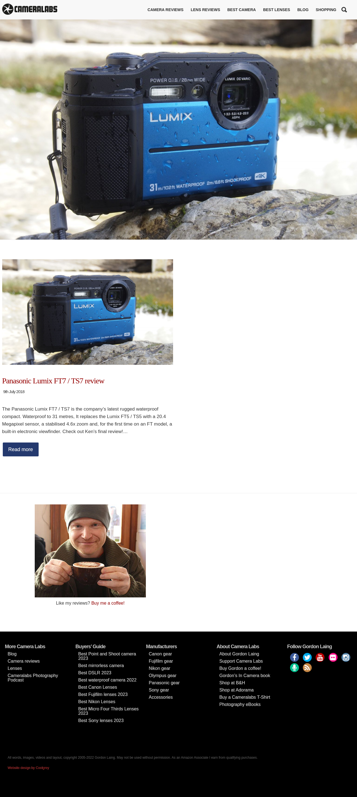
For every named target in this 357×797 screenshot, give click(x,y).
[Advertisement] (266, 543)
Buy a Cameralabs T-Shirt (244, 697)
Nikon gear (159, 668)
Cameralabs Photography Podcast (33, 677)
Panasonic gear (164, 682)
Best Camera (241, 9)
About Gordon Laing (239, 654)
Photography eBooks (240, 704)
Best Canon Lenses (97, 687)
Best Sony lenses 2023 (101, 720)
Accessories (161, 697)
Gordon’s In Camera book (244, 675)
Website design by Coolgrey (28, 768)
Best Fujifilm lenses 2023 (103, 694)
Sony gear (159, 690)
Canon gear (160, 654)
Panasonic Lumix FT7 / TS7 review (53, 380)
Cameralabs (29, 10)
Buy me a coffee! (108, 603)
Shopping (326, 9)
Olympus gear (163, 675)
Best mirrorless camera (101, 665)
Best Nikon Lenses (96, 701)
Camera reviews (165, 9)
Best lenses (276, 9)
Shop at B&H (232, 682)
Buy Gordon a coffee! (240, 668)
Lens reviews (205, 9)
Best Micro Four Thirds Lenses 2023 (108, 711)
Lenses (15, 668)
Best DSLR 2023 (94, 672)
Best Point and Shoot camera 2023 (107, 656)
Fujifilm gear (161, 661)
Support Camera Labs (241, 661)
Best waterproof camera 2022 (107, 680)
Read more (20, 449)
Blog (302, 9)
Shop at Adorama (236, 690)
